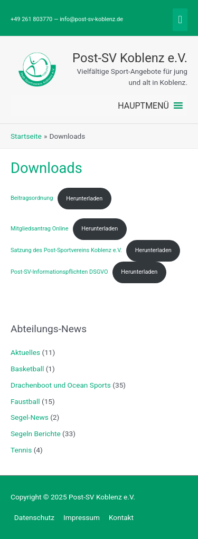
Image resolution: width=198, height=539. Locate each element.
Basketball (27, 368)
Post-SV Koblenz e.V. (129, 58)
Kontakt (121, 517)
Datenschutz (34, 517)
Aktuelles (25, 352)
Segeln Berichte (36, 433)
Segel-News (30, 417)
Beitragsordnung (32, 198)
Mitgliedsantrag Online (39, 228)
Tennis (21, 450)
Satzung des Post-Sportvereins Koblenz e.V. (66, 250)
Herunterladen (84, 198)
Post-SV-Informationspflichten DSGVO (59, 271)
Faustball (25, 401)
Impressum (81, 517)
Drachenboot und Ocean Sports (61, 385)
